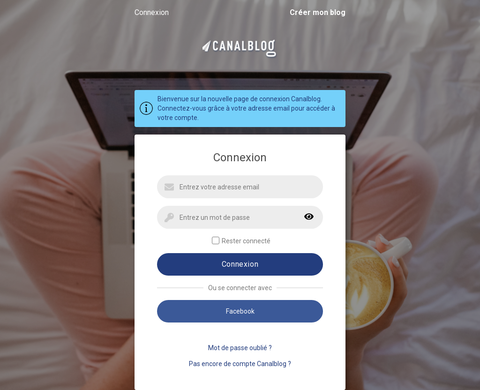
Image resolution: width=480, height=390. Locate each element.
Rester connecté (241, 241)
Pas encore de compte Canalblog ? (240, 364)
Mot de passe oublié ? (240, 348)
